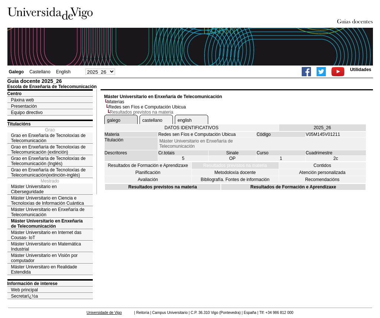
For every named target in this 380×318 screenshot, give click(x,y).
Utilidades (360, 69)
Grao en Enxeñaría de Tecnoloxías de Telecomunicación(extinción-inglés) (48, 172)
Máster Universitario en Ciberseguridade (34, 189)
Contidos (322, 165)
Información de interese (32, 283)
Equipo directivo (27, 112)
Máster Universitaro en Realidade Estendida (44, 269)
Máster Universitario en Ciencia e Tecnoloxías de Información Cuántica (47, 200)
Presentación (24, 106)
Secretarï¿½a (24, 296)
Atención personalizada (322, 172)
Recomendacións (322, 179)
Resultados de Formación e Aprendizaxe (148, 165)
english (185, 120)
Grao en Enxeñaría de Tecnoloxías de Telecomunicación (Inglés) (48, 161)
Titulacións (19, 124)
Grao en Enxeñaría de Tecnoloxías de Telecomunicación (48, 138)
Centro (14, 93)
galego (114, 120)
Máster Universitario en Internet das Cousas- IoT (46, 235)
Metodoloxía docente (235, 172)
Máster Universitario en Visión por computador (44, 258)
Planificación (147, 172)
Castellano (39, 71)
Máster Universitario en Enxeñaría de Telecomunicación (48, 212)
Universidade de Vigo (104, 313)
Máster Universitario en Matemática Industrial (46, 246)
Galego (16, 71)
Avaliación (148, 179)
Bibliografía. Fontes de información (235, 179)
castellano (152, 120)
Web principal (24, 289)
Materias (115, 101)
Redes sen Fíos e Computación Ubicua (147, 107)
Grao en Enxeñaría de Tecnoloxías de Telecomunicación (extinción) (48, 149)
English (63, 71)
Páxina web (22, 100)
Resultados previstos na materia (235, 165)
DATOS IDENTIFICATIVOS (191, 127)
